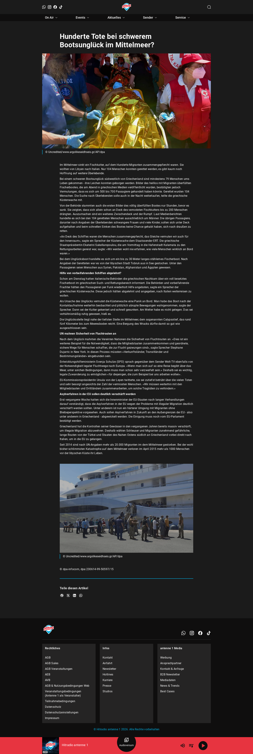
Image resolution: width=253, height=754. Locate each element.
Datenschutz (53, 706)
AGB (48, 657)
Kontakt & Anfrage (172, 668)
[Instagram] (49, 7)
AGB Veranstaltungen (59, 668)
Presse (107, 685)
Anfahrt (107, 663)
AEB (47, 674)
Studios (107, 691)
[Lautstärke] (183, 745)
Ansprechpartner (170, 663)
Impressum (52, 718)
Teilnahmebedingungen (60, 701)
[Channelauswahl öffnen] (209, 7)
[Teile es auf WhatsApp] (81, 595)
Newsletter (109, 668)
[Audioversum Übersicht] (126, 742)
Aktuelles (117, 17)
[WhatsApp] (44, 7)
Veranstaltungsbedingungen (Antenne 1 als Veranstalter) (63, 693)
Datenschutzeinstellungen (61, 712)
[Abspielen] (203, 745)
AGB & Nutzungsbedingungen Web (67, 685)
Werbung (166, 657)
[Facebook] (55, 7)
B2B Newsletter (170, 674)
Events (83, 17)
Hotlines (108, 674)
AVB (47, 680)
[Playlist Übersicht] (191, 745)
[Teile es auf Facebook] (62, 595)
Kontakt (108, 657)
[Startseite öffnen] (126, 7)
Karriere (107, 680)
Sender (150, 17)
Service (183, 17)
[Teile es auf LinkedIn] (74, 595)
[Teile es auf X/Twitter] (68, 595)
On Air (52, 17)
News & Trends (169, 685)
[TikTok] (61, 7)
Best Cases (167, 691)
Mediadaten (168, 680)
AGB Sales (52, 663)
